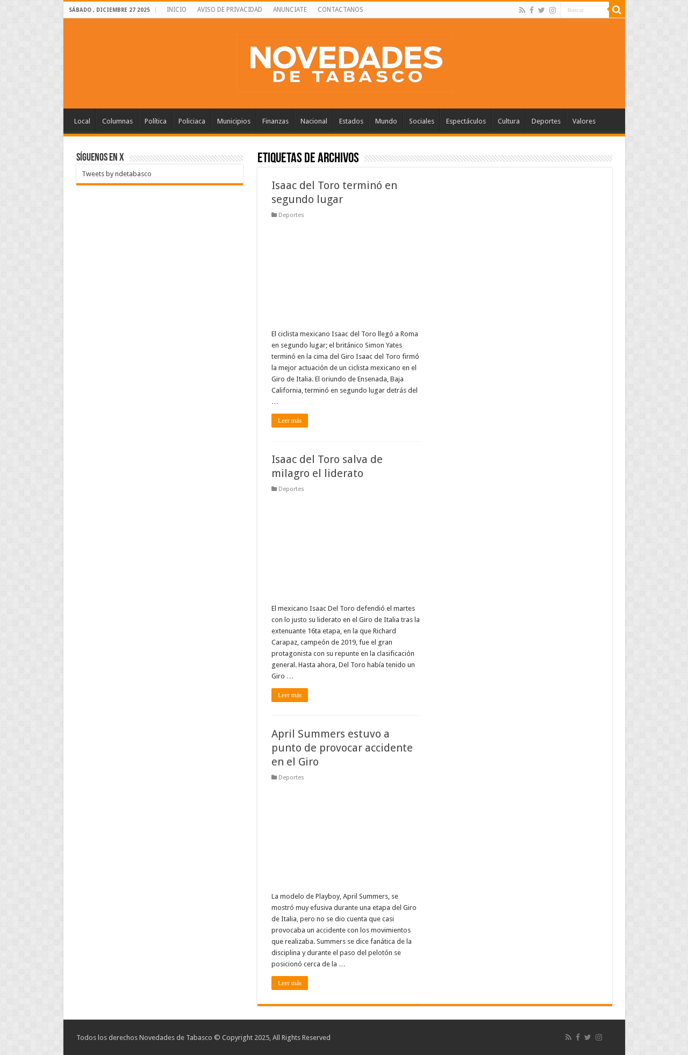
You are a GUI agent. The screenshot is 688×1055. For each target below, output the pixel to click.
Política (156, 121)
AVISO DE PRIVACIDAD (229, 9)
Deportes (546, 121)
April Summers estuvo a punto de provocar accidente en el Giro (342, 747)
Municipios (233, 121)
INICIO (177, 9)
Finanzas (275, 121)
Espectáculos (466, 121)
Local (82, 121)
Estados (351, 121)
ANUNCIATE (290, 9)
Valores (584, 121)
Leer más (290, 420)
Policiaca (191, 121)
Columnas (117, 121)
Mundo (386, 121)
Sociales (421, 121)
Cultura (509, 121)
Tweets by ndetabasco (117, 174)
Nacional (313, 121)
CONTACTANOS (340, 9)
